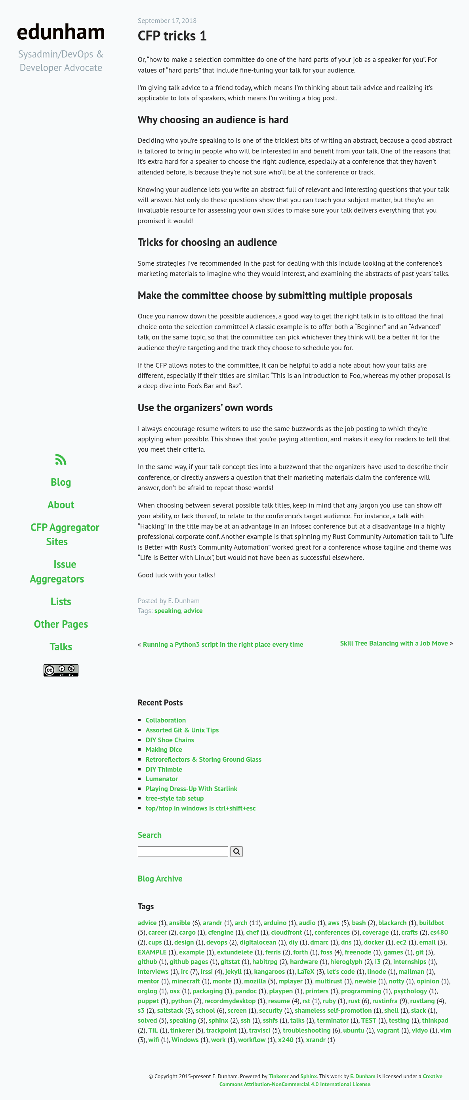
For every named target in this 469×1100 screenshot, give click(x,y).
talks (297, 1020)
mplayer (290, 980)
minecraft (186, 980)
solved (147, 1020)
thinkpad (435, 1020)
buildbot (431, 922)
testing (399, 1020)
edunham (61, 31)
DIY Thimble (164, 769)
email (427, 942)
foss (326, 951)
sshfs (270, 1020)
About (61, 504)
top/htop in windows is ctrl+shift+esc (201, 808)
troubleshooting (307, 1030)
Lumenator (162, 778)
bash (359, 922)
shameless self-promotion (333, 1010)
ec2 (401, 942)
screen (237, 1010)
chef (252, 932)
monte (222, 980)
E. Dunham (363, 1076)
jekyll (233, 971)
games (393, 951)
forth (300, 951)
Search (150, 834)
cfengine (220, 932)
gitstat (230, 961)
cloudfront (286, 932)
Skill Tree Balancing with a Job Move (394, 643)
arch (241, 922)
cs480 (439, 932)
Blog (61, 482)
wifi (154, 1039)
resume (279, 1000)
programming (361, 990)
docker (374, 942)
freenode (358, 951)
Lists (61, 601)
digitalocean (258, 942)
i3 (378, 961)
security (270, 1010)
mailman (411, 971)
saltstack (170, 1010)
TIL (153, 1030)
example (191, 951)
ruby (329, 1000)
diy (293, 942)
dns (346, 942)
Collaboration (166, 719)
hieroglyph (346, 961)
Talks (61, 646)
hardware (304, 961)
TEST (369, 1020)
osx (175, 990)
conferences (332, 932)
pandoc (246, 990)
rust (354, 1000)
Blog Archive (160, 878)
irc (185, 971)
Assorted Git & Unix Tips (182, 729)
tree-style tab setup (175, 798)
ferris (273, 951)
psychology (410, 990)
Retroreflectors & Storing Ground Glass (203, 759)
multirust (328, 980)
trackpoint (221, 1030)
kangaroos (269, 971)
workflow (251, 1039)
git (419, 951)
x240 (286, 1039)
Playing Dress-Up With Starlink (191, 788)
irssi (207, 971)
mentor (148, 980)
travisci (260, 1030)
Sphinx (308, 1076)
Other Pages (61, 623)
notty (396, 980)
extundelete (235, 951)
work (218, 1039)
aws (333, 922)
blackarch (392, 922)
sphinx (218, 1020)
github (147, 961)
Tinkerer (278, 1076)
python (181, 1000)
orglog (147, 990)
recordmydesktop (230, 1000)
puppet (148, 1000)
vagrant (388, 1030)
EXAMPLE (152, 951)
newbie (365, 980)
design (184, 942)
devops (216, 942)
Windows (185, 1039)
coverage (375, 932)
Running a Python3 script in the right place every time (223, 644)
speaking (167, 610)
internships (410, 961)
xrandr (315, 1039)
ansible (180, 922)
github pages (189, 961)
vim (445, 1030)
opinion (428, 980)
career (158, 932)
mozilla (255, 980)
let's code (341, 971)
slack (418, 1010)
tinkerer (182, 1030)
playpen (281, 990)
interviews (153, 971)
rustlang (422, 1000)
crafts (409, 932)
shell (391, 1010)
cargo (187, 932)
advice (193, 610)
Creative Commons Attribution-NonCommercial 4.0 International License (330, 1080)
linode (376, 971)
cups (155, 942)
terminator (333, 1020)
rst (306, 1000)
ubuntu (353, 1030)
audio (307, 922)
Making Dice (164, 749)
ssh (245, 1020)
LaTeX (306, 971)
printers (317, 990)
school (205, 1010)
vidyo (420, 1030)
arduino (275, 922)
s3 (141, 1010)
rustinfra (385, 1000)
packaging (208, 990)
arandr (212, 922)
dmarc (319, 942)
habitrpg (265, 961)
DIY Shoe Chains (170, 739)
